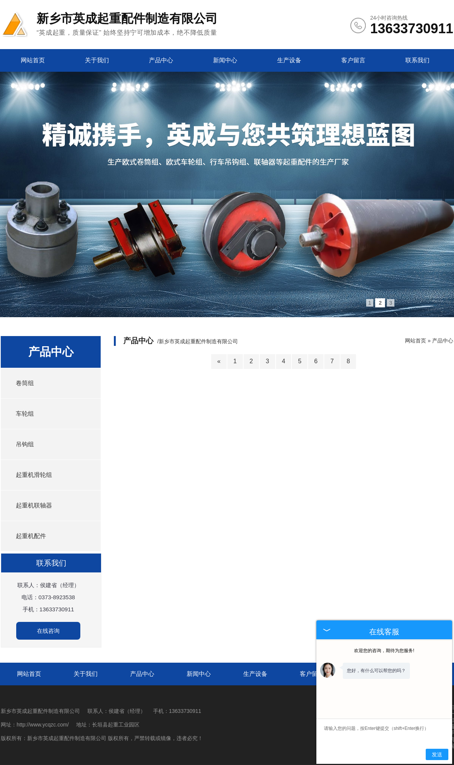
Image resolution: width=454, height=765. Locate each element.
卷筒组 (25, 383)
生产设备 (289, 60)
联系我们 (417, 60)
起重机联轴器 (34, 505)
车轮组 (25, 413)
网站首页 (33, 60)
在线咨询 (48, 631)
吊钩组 (25, 444)
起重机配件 (31, 536)
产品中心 (161, 60)
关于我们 (97, 60)
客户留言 (353, 60)
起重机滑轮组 (34, 475)
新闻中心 (225, 60)
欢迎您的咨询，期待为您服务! (384, 650)
